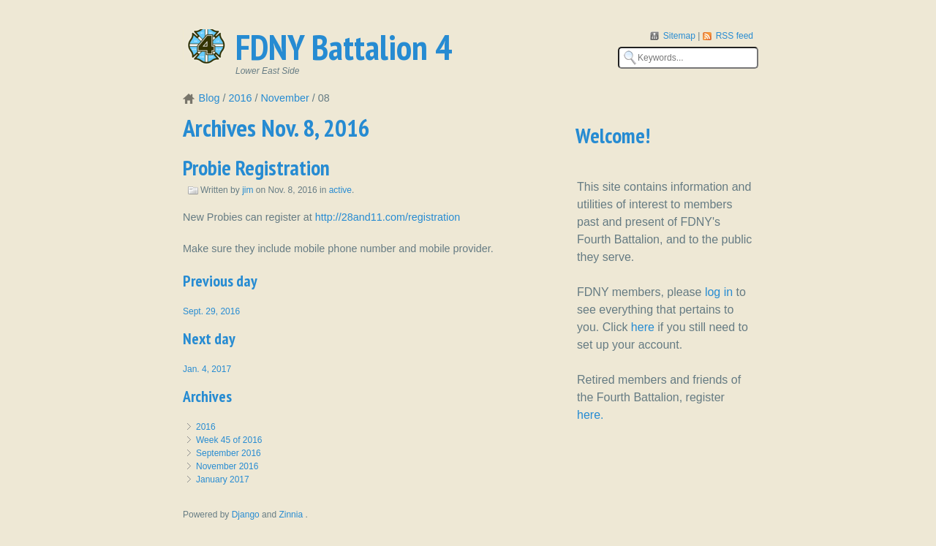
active (340, 190)
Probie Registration (256, 167)
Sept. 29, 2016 (211, 311)
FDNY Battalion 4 (343, 46)
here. (590, 415)
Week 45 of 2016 (229, 440)
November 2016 (227, 466)
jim (247, 190)
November (284, 98)
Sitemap (680, 36)
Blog (209, 98)
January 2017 (222, 479)
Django (246, 514)
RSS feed (734, 36)
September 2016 (228, 453)
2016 (240, 98)
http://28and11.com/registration (387, 217)
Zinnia (292, 514)
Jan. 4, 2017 (207, 369)
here (642, 327)
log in (719, 292)
